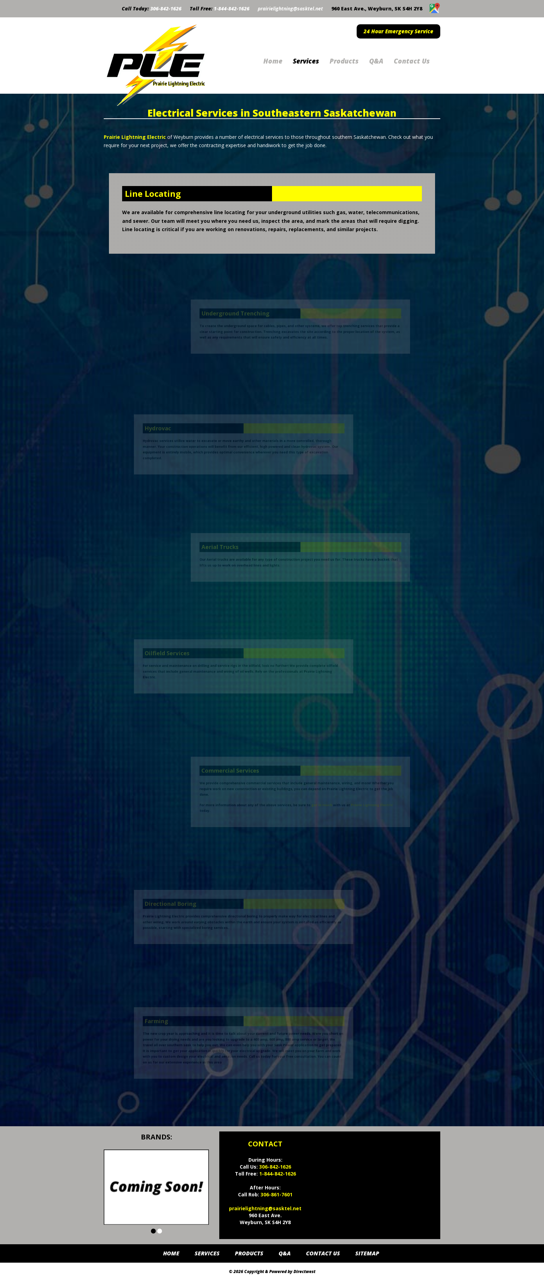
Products (344, 61)
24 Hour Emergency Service (398, 31)
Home (272, 61)
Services (306, 61)
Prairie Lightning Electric (135, 137)
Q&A (376, 61)
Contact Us (412, 61)
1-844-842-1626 (231, 8)
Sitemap (367, 1253)
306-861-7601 (276, 1194)
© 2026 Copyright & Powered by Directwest (272, 1271)
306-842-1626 (165, 8)
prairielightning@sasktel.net (290, 8)
